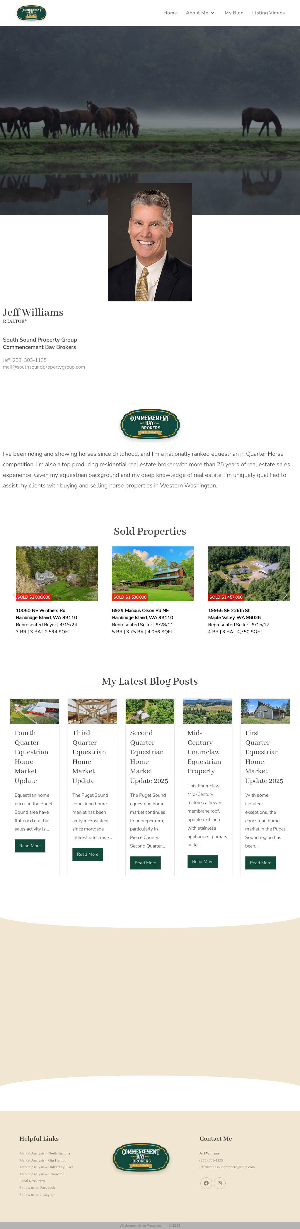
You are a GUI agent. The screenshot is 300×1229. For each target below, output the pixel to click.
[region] (150, 595)
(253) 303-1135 (211, 1160)
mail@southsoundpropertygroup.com (44, 367)
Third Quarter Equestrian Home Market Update (89, 757)
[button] (15, 595)
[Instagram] (220, 1183)
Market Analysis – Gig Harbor (42, 1160)
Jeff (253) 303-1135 (25, 360)
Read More (30, 846)
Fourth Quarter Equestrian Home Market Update (31, 757)
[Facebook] (206, 1183)
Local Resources (32, 1181)
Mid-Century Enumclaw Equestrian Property (204, 752)
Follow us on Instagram (37, 1194)
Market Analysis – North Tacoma (44, 1153)
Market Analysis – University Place (46, 1167)
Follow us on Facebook (37, 1187)
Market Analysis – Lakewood (41, 1174)
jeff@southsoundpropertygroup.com (227, 1167)
